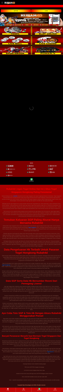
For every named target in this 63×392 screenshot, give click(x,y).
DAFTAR (16, 10)
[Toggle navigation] (2, 3)
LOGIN (46, 10)
